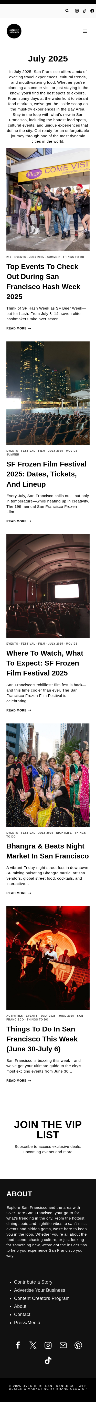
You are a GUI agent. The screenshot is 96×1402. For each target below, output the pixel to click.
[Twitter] (32, 1345)
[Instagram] (77, 11)
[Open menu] (85, 31)
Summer (53, 257)
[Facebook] (92, 11)
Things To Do (73, 257)
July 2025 (36, 257)
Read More (18, 328)
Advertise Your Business (39, 1290)
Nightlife (64, 832)
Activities (14, 1015)
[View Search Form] (67, 10)
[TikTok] (84, 11)
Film (41, 450)
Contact (22, 1314)
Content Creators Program (42, 1298)
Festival (28, 450)
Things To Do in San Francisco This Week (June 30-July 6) (42, 1039)
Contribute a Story (33, 1282)
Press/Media (27, 1322)
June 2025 (66, 1015)
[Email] (63, 1345)
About (20, 1306)
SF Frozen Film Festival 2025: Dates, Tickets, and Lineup (46, 474)
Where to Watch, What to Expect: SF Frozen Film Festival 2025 (44, 663)
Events (20, 257)
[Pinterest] (78, 1345)
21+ (9, 257)
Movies (72, 450)
